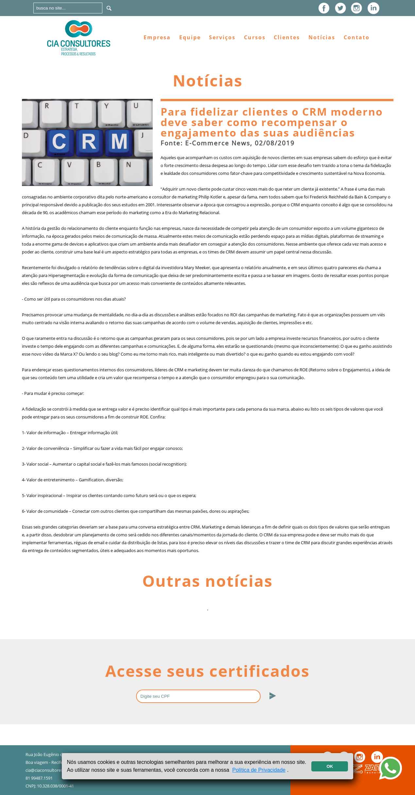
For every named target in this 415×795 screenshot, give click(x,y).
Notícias (321, 37)
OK (329, 766)
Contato (357, 37)
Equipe (190, 37)
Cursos (255, 37)
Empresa (157, 37)
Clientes (287, 37)
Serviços (222, 37)
